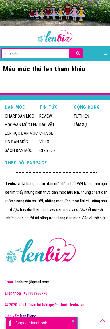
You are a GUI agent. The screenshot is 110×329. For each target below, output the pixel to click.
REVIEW (45, 116)
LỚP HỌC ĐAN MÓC (21, 133)
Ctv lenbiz (47, 150)
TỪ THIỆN (81, 116)
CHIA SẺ (46, 133)
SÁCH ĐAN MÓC (18, 150)
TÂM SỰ (80, 124)
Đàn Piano (28, 316)
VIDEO (44, 141)
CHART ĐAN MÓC (19, 116)
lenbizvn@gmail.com (32, 281)
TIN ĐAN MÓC (16, 141)
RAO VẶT (46, 124)
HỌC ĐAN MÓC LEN (21, 124)
